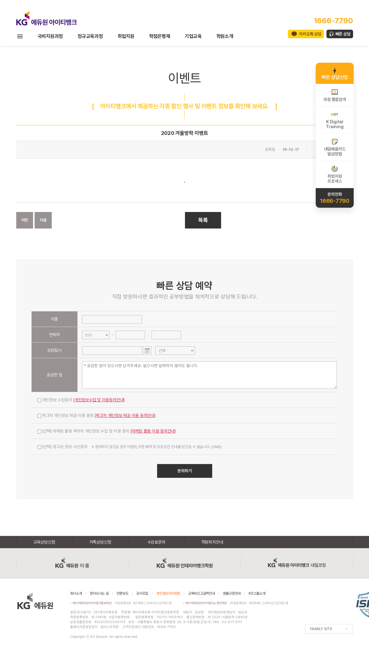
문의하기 (184, 470)
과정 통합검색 (334, 95)
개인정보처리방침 (168, 593)
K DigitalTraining (334, 120)
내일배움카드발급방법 (335, 147)
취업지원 (126, 36)
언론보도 (122, 593)
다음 (43, 220)
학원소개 (225, 36)
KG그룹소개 (257, 593)
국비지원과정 (50, 36)
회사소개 (76, 593)
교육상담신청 (44, 542)
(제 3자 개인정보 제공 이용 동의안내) (125, 415)
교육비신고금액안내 (201, 593)
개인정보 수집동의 (81, 399)
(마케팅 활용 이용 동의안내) (153, 431)
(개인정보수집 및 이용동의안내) (99, 399)
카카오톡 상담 (310, 34)
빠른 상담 (343, 34)
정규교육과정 (90, 36)
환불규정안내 (232, 593)
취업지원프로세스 (334, 174)
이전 (24, 220)
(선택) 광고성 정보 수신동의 (129, 446)
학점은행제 (159, 36)
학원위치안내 (212, 542)
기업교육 (193, 36)
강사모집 (142, 593)
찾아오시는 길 (99, 593)
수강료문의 (156, 542)
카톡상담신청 (100, 542)
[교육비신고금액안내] (158, 603)
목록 (203, 220)
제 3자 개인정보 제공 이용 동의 (96, 415)
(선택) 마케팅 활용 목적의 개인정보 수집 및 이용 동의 (106, 431)
